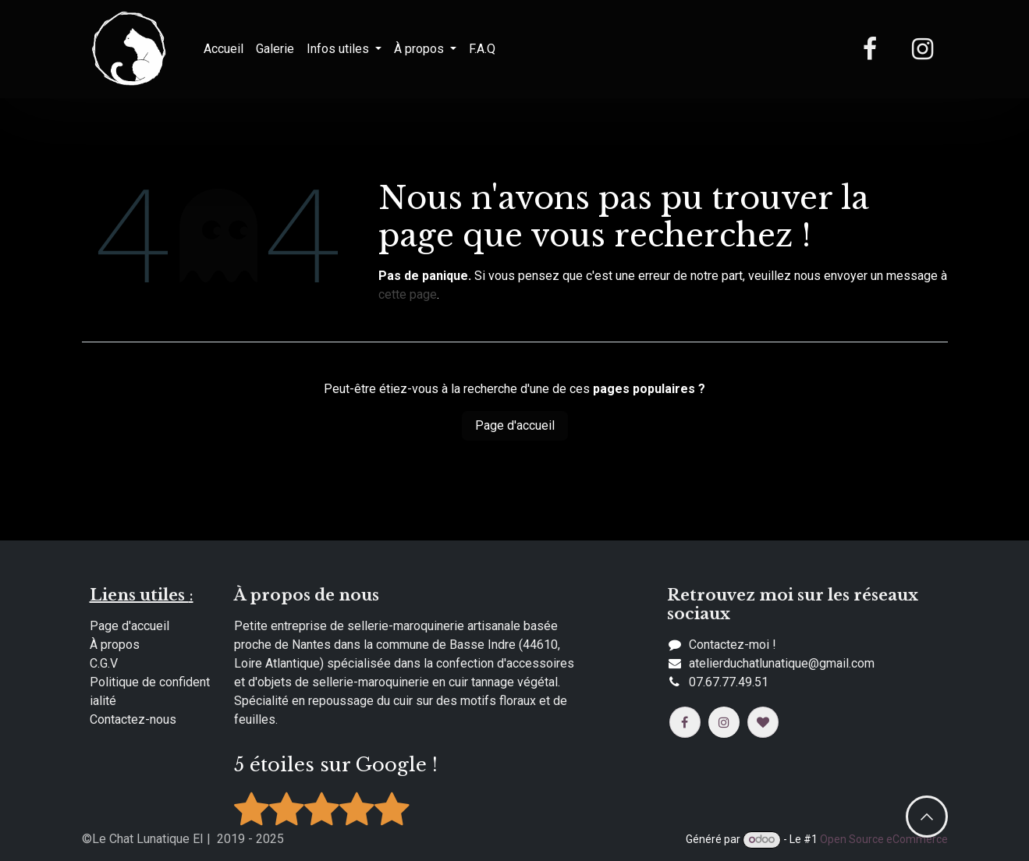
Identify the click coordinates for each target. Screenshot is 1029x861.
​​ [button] (927, 816)
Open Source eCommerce (884, 839)
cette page (407, 294)
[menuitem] (223, 49)
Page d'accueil (515, 425)
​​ (782, 663)
